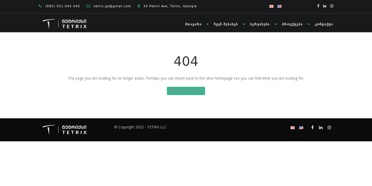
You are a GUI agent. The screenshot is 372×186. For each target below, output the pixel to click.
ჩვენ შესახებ (226, 24)
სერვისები (260, 24)
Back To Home (186, 91)
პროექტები (292, 24)
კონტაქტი (324, 24)
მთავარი (193, 24)
